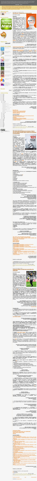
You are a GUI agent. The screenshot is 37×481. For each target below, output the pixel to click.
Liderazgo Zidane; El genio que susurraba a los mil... (5, 106)
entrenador (25, 474)
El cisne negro (23, 446)
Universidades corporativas (21, 245)
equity (30, 127)
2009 (2, 125)
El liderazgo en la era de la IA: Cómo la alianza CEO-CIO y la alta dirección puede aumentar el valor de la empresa (8, 64)
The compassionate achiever (18, 448)
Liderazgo (16, 430)
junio (3, 114)
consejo (23, 127)
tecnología (34, 265)
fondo (35, 127)
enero (3, 118)
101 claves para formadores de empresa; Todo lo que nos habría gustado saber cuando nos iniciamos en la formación (24, 132)
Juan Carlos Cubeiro (17, 316)
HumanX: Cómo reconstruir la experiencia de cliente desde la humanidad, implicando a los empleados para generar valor (8, 84)
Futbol (27, 474)
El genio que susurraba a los (21, 431)
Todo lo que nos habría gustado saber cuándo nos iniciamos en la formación (24, 238)
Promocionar (28, 265)
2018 (2, 100)
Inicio (25, 477)
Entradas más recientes (16, 477)
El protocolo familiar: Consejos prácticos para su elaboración (8, 52)
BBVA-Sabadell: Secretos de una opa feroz (8, 47)
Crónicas (25, 127)
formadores (16, 265)
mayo (3, 115)
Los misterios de (18, 452)
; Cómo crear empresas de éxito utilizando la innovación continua (23, 116)
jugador (32, 474)
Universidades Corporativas (23, 244)
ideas (18, 265)
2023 (2, 96)
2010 (2, 124)
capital (21, 127)
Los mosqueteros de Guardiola (24, 438)
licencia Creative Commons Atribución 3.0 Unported (5, 132)
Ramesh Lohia (33, 306)
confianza (22, 474)
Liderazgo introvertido (24, 454)
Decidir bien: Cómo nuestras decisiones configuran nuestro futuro (8, 71)
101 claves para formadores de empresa (21, 236)
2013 (2, 122)
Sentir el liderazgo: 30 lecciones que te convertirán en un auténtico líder (7, 60)
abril (2, 116)
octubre (3, 102)
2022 (2, 97)
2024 (2, 95)
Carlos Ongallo (16, 240)
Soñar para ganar (16, 457)
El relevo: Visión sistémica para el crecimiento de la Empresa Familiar (8, 75)
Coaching (20, 474)
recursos (31, 265)
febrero (3, 117)
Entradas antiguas (33, 477)
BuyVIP (18, 127)
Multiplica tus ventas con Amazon (19, 118)
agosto (3, 113)
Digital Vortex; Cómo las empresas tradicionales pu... (6, 109)
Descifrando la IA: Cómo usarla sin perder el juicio (8, 55)
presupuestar (25, 265)
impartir (20, 265)
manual (14, 40)
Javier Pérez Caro (8, 12)
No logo (19, 443)
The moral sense (16, 449)
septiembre (3, 112)
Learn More (17, 4)
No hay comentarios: (25, 126)
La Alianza (23, 251)
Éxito (24, 456)
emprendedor (28, 127)
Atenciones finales (16, 460)
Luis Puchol (15, 239)
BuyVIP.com (15, 110)
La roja (18, 441)
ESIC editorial (16, 241)
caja (19, 127)
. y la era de (23, 119)
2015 (2, 120)
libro (23, 33)
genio (28, 474)
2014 (2, 121)
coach (17, 474)
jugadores (35, 474)
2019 (2, 99)
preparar (23, 265)
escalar (32, 127)
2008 (2, 126)
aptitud (16, 474)
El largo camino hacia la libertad (19, 464)
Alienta (14, 433)
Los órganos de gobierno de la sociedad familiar (8, 67)
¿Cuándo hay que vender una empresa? (8, 79)
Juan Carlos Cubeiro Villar (18, 432)
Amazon (30, 50)
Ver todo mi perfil (7, 13)
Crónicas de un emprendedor (18, 46)
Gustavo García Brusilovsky (19, 112)
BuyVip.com (20, 50)
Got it (21, 4)
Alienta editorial (16, 113)
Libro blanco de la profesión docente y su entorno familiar (24, 459)
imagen (30, 474)
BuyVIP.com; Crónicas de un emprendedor (22, 13)
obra (22, 153)
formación (14, 265)
